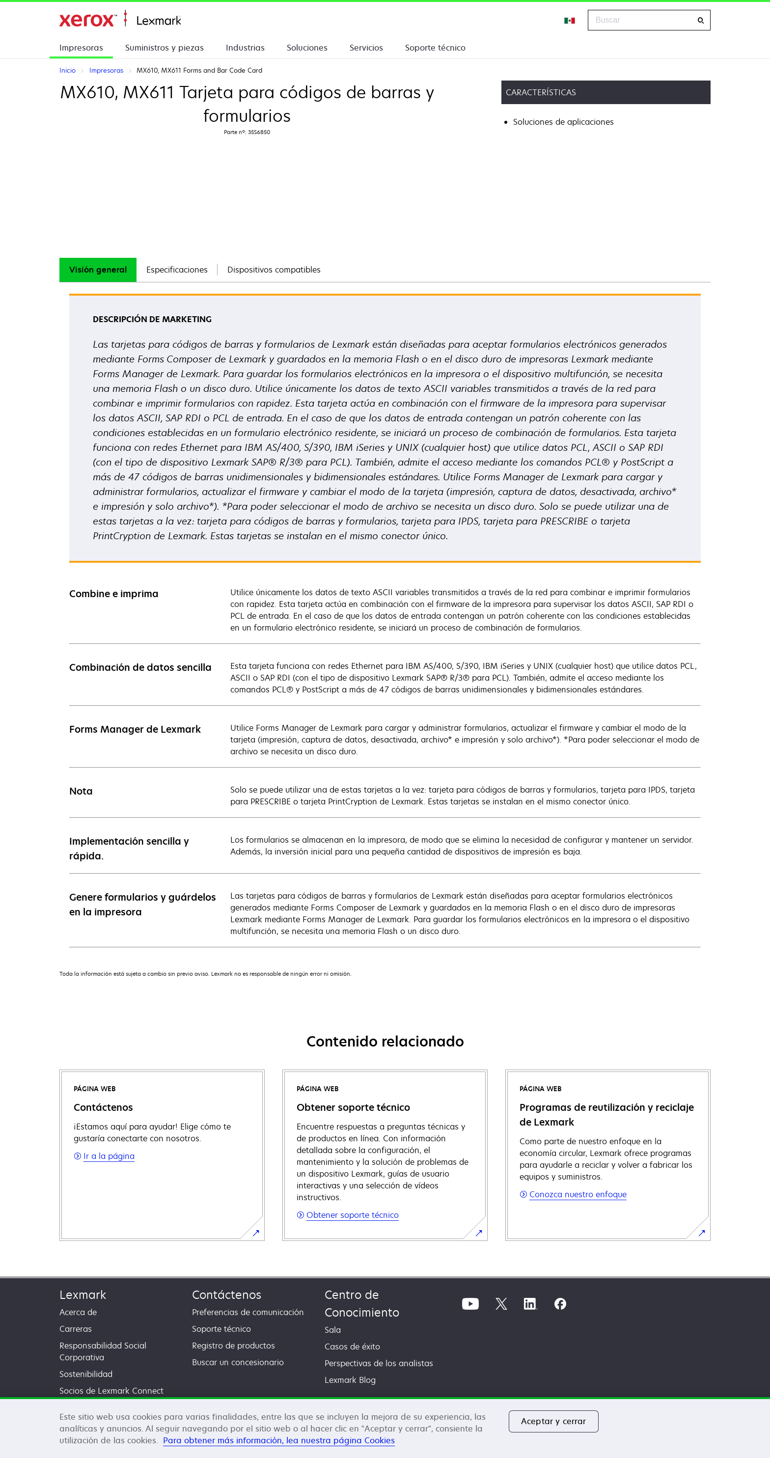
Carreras (75, 1328)
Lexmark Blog (350, 1380)
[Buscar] (701, 20)
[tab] (98, 270)
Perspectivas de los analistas (379, 1363)
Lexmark (82, 1294)
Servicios (366, 47)
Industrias (245, 47)
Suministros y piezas (164, 47)
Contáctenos (226, 1294)
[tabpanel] (385, 620)
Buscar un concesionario (238, 1362)
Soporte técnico (435, 47)
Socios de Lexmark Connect (111, 1390)
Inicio (120, 18)
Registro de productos (233, 1345)
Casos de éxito (352, 1346)
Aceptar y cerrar (553, 1421)
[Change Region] (570, 20)
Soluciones (307, 47)
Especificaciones (177, 269)
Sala (333, 1329)
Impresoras (81, 47)
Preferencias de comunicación (248, 1312)
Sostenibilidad (85, 1374)
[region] (385, 1427)
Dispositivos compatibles (274, 269)
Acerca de (78, 1312)
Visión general (98, 269)
